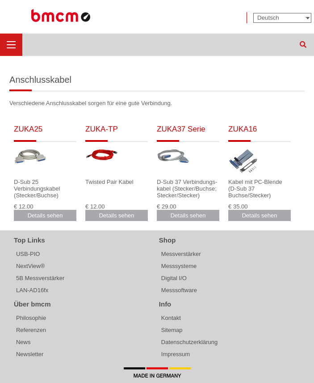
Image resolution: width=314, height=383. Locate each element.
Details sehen (45, 215)
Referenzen (31, 330)
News (23, 342)
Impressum (175, 354)
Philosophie (31, 318)
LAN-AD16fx (32, 290)
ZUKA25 (28, 129)
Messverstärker (181, 254)
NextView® (30, 266)
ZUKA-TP (101, 129)
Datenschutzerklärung (189, 342)
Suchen (303, 45)
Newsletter (29, 354)
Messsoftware (179, 290)
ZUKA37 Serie (181, 129)
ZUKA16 (242, 129)
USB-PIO (28, 254)
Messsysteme (179, 266)
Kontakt (171, 318)
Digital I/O (174, 278)
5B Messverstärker (40, 278)
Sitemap (172, 330)
